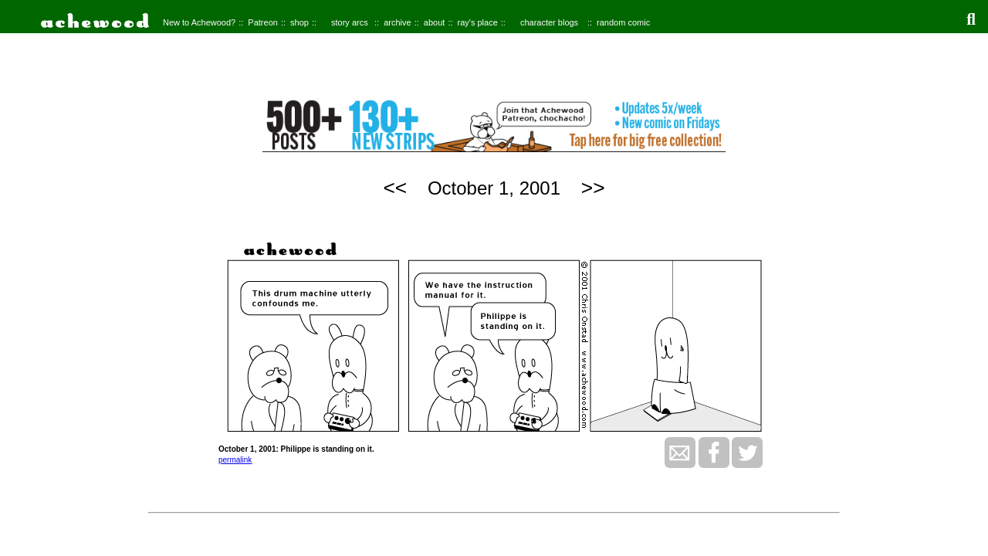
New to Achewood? (199, 22)
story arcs (349, 22)
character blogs (549, 22)
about (434, 22)
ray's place (478, 22)
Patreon (263, 22)
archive (397, 22)
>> (593, 187)
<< (395, 187)
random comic (623, 22)
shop (299, 22)
